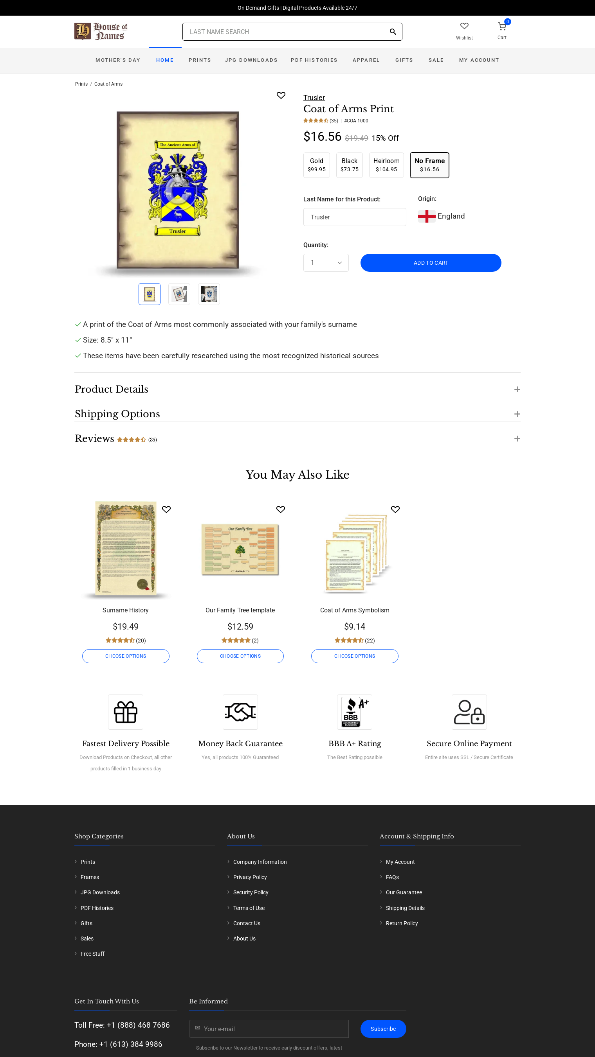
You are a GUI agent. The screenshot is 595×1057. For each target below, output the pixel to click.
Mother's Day (118, 60)
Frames (90, 877)
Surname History (126, 610)
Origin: (427, 199)
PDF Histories (314, 60)
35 (334, 121)
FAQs (392, 877)
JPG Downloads (251, 60)
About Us (244, 938)
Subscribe (383, 1029)
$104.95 (386, 164)
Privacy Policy (250, 877)
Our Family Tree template (240, 610)
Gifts (404, 60)
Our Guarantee (404, 892)
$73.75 (350, 164)
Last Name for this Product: (341, 199)
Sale (436, 60)
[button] (297, 385)
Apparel (366, 60)
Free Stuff (93, 954)
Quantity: (315, 245)
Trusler (314, 97)
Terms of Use (249, 908)
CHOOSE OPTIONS (125, 656)
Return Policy (402, 923)
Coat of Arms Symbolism (354, 610)
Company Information (260, 862)
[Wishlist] (166, 509)
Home (165, 60)
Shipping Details (405, 908)
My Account (479, 60)
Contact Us (246, 923)
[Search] (393, 32)
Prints (200, 60)
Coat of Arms (108, 84)
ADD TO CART (431, 263)
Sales (87, 938)
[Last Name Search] (292, 32)
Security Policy (251, 892)
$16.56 (430, 164)
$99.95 (317, 164)
